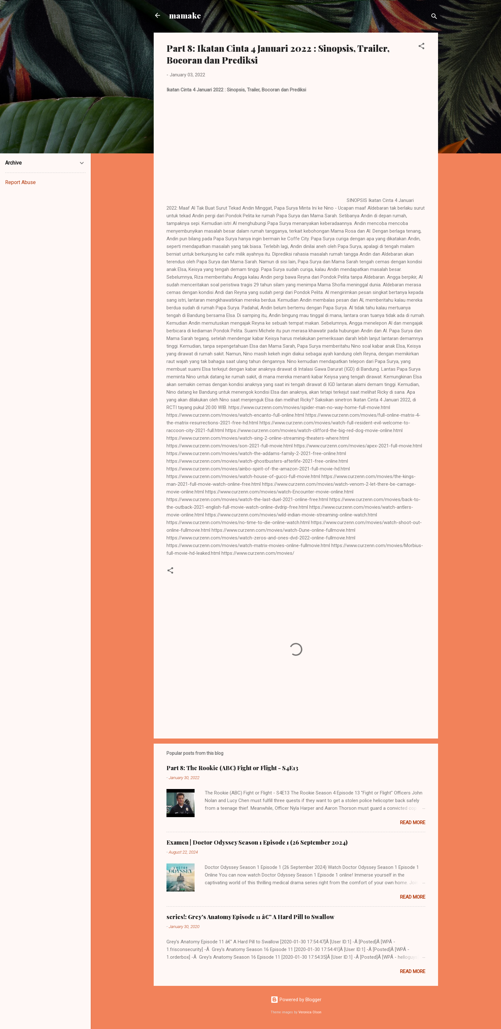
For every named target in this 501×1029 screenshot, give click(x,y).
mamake (185, 15)
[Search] (434, 17)
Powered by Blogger (296, 999)
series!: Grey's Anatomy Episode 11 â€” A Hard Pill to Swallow (250, 917)
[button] (421, 47)
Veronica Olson (309, 1012)
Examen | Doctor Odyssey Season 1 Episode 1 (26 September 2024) (257, 842)
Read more (412, 822)
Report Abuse (20, 182)
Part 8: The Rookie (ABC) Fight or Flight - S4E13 (232, 768)
